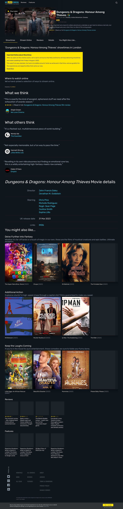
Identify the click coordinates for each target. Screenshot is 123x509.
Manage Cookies (45, 487)
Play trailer (12, 11)
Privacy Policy (44, 483)
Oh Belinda (66, 284)
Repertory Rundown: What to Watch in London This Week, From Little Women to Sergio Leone (16, 449)
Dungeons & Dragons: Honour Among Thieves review (80, 30)
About (42, 470)
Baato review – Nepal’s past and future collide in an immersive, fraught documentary (42, 421)
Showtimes (10, 40)
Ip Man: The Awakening (70, 337)
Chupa (35, 284)
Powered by (10, 86)
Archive (42, 474)
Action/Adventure (76, 17)
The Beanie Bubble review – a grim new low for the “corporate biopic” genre (69, 421)
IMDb (41, 225)
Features (31, 2)
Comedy (85, 17)
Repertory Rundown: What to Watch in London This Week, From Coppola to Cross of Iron (43, 449)
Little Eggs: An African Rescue (15, 391)
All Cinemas (31, 470)
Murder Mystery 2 (39, 337)
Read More (46, 506)
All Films (19, 479)
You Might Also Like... (67, 40)
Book (17, 474)
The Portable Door (97, 284)
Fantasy (68, 17)
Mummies (65, 391)
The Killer (94, 337)
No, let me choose (108, 507)
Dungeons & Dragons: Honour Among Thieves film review (47, 105)
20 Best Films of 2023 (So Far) (67, 448)
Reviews (23, 2)
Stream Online (26, 40)
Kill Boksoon (9, 337)
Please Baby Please (97, 391)
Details (51, 40)
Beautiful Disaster (39, 391)
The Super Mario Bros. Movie (14, 284)
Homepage (19, 470)
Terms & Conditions (46, 479)
